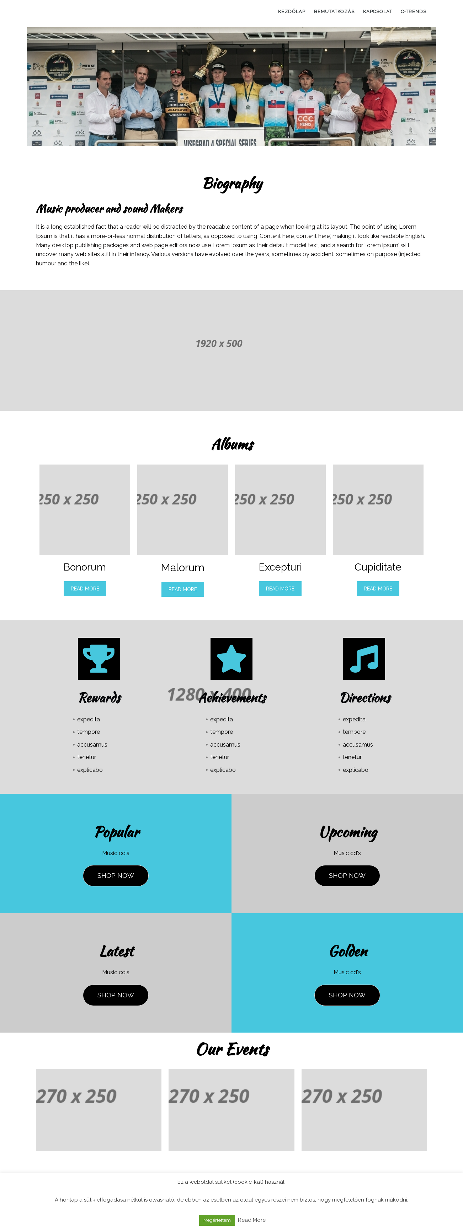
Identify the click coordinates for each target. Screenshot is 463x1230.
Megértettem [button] (217, 1220)
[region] (231, 86)
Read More (85, 589)
